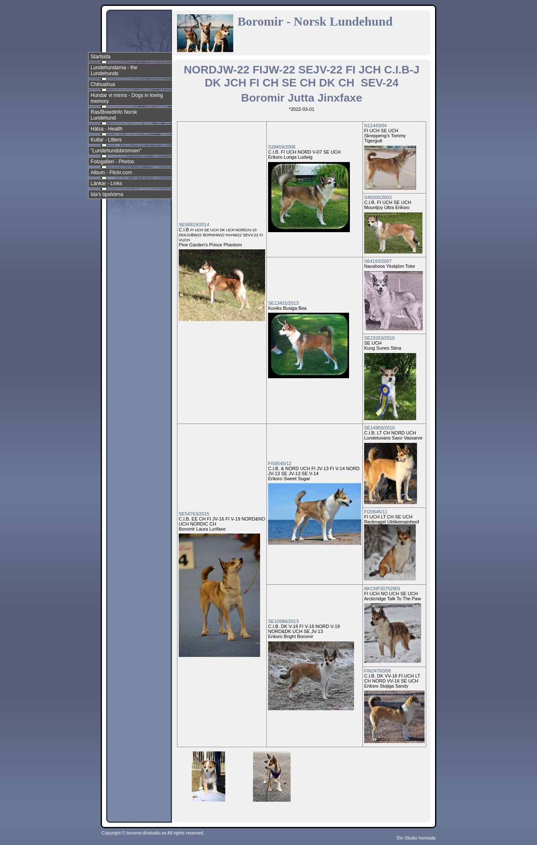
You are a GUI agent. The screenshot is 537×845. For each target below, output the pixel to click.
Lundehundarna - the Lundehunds (114, 70)
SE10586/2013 (283, 621)
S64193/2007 (377, 261)
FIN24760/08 (377, 670)
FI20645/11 (376, 511)
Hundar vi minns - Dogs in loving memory (127, 98)
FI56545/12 (280, 463)
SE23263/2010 (379, 337)
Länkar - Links (106, 183)
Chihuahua (103, 84)
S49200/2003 (377, 197)
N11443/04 (375, 125)
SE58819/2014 (194, 224)
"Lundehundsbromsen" (116, 151)
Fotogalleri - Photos (112, 162)
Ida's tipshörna (107, 194)
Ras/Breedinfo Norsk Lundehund (114, 115)
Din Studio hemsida (416, 837)
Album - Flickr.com (111, 172)
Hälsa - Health (107, 129)
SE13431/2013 (283, 303)
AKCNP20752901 (382, 588)
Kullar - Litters (106, 140)
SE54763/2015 (194, 513)
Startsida (100, 57)
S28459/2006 (281, 146)
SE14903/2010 (379, 427)
